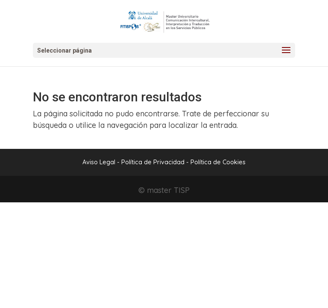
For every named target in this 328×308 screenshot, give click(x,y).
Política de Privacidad (153, 162)
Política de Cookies (218, 162)
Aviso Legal (98, 162)
